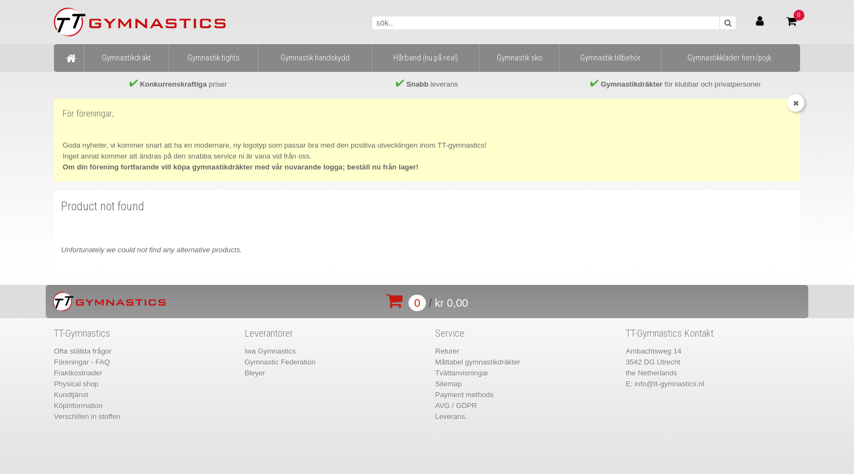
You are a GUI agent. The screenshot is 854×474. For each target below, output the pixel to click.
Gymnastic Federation (280, 362)
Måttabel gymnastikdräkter (477, 362)
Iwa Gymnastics (270, 351)
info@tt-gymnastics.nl (669, 384)
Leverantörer (269, 333)
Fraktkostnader (78, 373)
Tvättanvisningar (462, 373)
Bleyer (255, 373)
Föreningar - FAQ (82, 362)
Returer (447, 351)
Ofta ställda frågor (83, 351)
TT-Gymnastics (82, 333)
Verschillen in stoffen (87, 416)
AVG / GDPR (456, 406)
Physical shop (76, 384)
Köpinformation (78, 406)
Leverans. (451, 416)
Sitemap (448, 384)
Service (450, 333)
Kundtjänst (71, 395)
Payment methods (464, 395)
